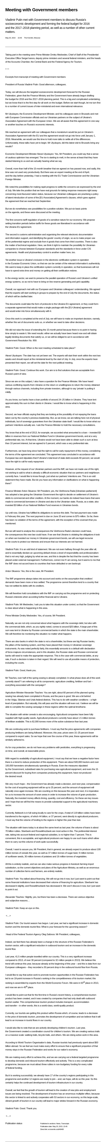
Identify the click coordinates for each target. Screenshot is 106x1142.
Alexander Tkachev (33, 692)
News (58, 1124)
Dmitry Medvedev (58, 54)
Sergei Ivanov (28, 58)
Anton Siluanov (29, 491)
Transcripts (65, 1124)
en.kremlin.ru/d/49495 (56, 1129)
